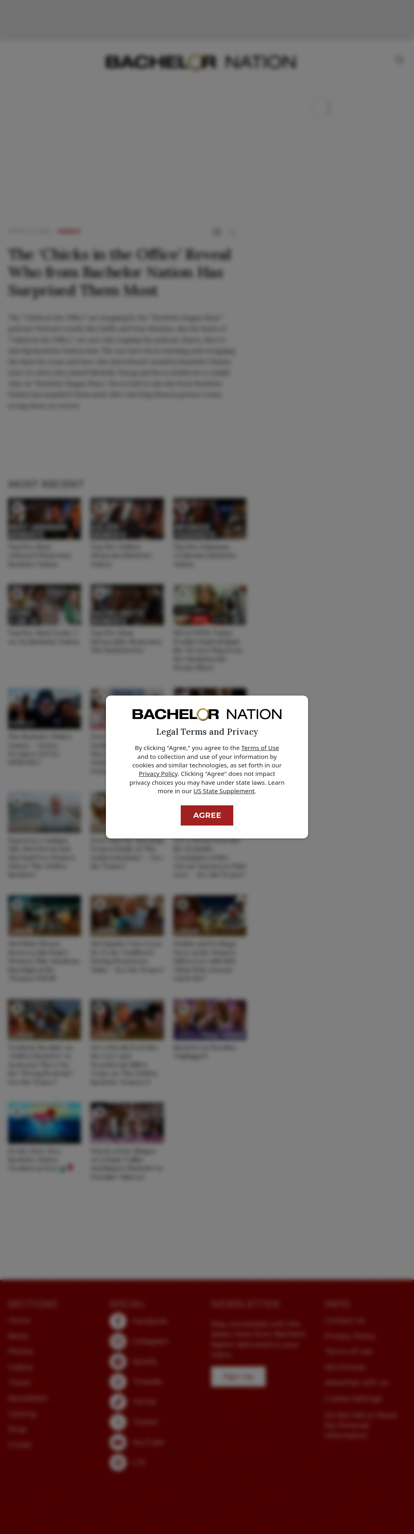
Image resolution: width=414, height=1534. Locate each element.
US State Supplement (224, 791)
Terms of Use (260, 748)
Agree (207, 815)
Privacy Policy (158, 773)
